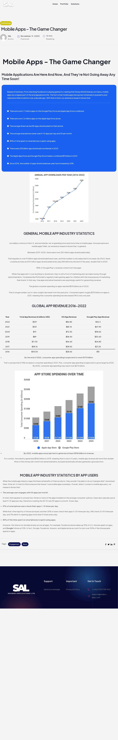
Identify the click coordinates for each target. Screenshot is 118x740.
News (25, 544)
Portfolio (64, 4)
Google (9, 528)
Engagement (14, 544)
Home (55, 4)
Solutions (75, 4)
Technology (6, 23)
